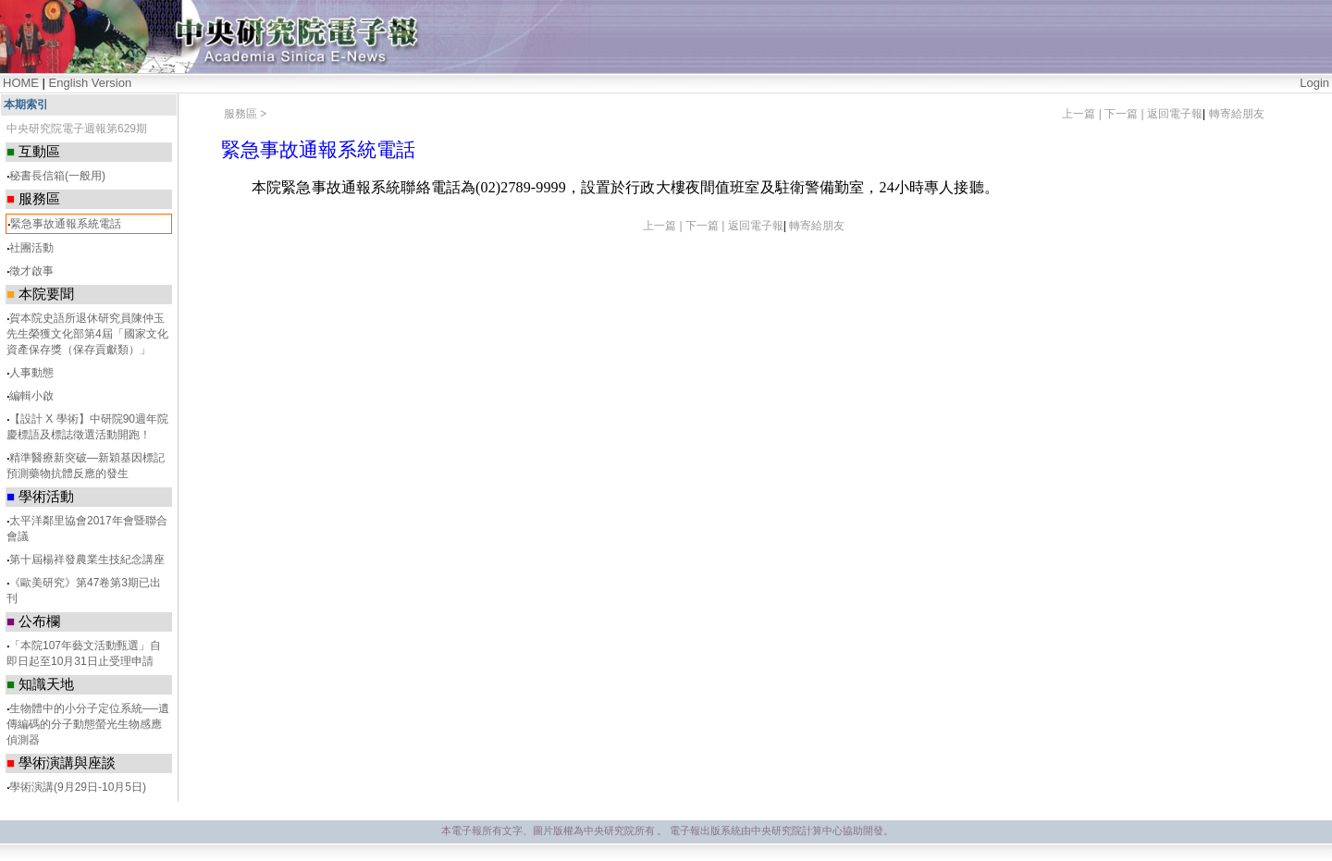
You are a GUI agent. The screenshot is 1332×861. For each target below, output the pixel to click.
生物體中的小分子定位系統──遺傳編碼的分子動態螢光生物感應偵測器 (87, 724)
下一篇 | (1125, 113)
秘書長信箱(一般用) (57, 175)
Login (1314, 83)
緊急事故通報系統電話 (65, 223)
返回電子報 (1174, 113)
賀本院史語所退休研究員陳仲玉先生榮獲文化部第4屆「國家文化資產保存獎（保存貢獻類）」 (87, 334)
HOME (21, 83)
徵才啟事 (31, 270)
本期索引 (26, 104)
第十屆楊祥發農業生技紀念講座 (87, 559)
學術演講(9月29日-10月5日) (77, 787)
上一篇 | (1083, 113)
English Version (90, 83)
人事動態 (31, 372)
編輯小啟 (31, 395)
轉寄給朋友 (1236, 113)
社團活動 (31, 247)
